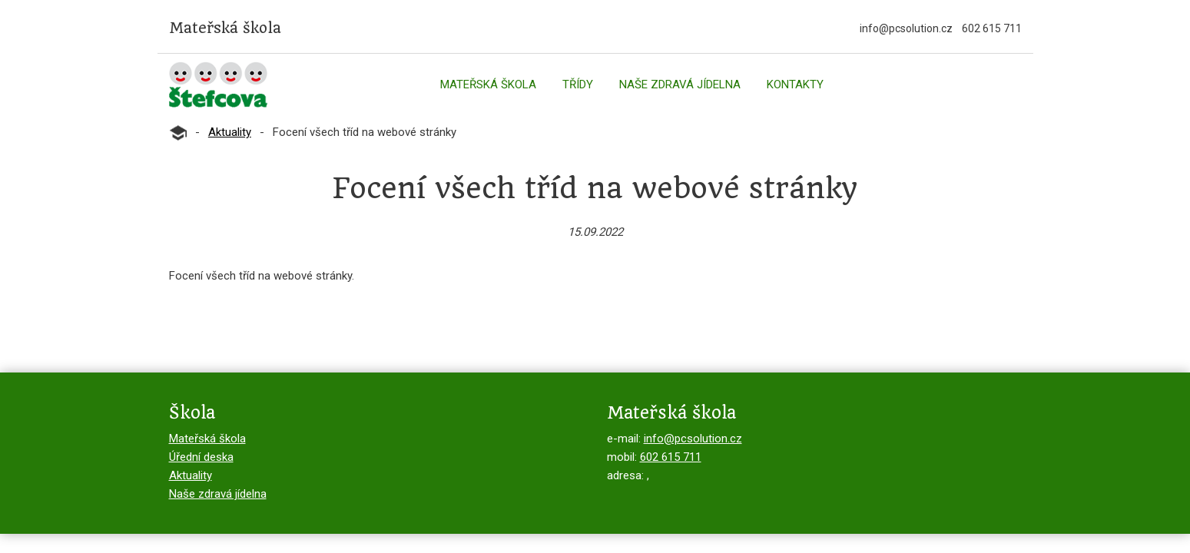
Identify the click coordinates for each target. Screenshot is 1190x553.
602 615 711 (992, 28)
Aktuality (229, 132)
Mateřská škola (488, 84)
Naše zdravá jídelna (680, 84)
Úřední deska (201, 457)
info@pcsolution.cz (906, 28)
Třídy (577, 84)
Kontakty (795, 84)
